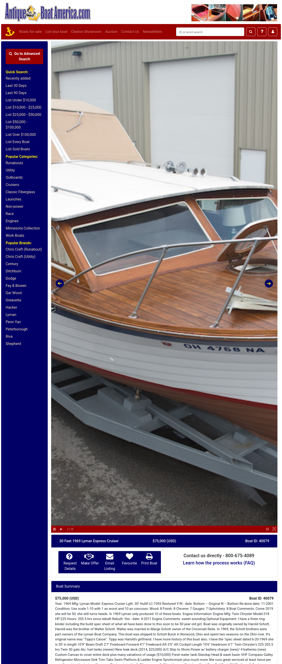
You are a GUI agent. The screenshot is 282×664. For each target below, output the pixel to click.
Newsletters (152, 31)
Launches (13, 199)
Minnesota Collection (23, 228)
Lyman (11, 314)
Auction (111, 31)
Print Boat (149, 563)
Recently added (18, 78)
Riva (9, 336)
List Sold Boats (18, 149)
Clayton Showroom (86, 31)
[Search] (210, 31)
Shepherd (13, 344)
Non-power (14, 206)
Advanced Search (24, 56)
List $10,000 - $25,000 (23, 107)
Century (12, 264)
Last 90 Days (16, 93)
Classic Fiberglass (20, 192)
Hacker (11, 307)
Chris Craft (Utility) (20, 256)
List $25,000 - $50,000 (23, 114)
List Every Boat (18, 142)
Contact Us (130, 31)
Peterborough (17, 329)
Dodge (11, 278)
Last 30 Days (16, 85)
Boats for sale (30, 31)
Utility (10, 170)
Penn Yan (13, 322)
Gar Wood (14, 293)
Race (10, 214)
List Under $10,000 (21, 100)
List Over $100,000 (21, 134)
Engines (12, 221)
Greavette (13, 300)
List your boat (56, 31)
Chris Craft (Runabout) (24, 249)
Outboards (14, 177)
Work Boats (15, 235)
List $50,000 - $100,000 (16, 124)
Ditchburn (13, 271)
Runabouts (14, 163)
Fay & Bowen (16, 285)
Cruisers (12, 185)
